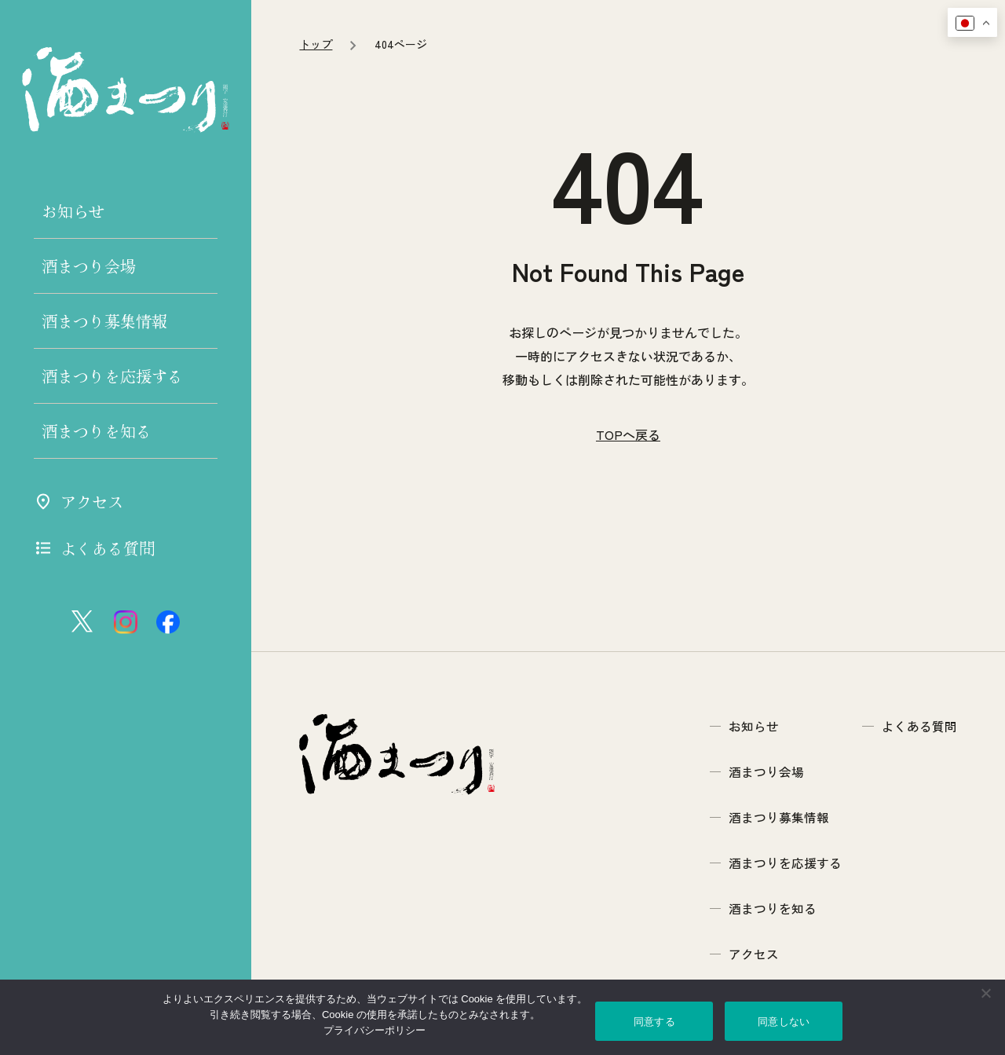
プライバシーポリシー (374, 1030)
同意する (654, 1022)
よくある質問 (94, 548)
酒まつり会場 (89, 266)
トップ (315, 187)
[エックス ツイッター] (83, 622)
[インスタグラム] (125, 622)
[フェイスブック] (168, 622)
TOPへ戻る (628, 578)
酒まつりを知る (97, 430)
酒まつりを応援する (112, 375)
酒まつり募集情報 (104, 321)
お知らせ (73, 211)
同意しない (783, 1022)
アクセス (78, 501)
